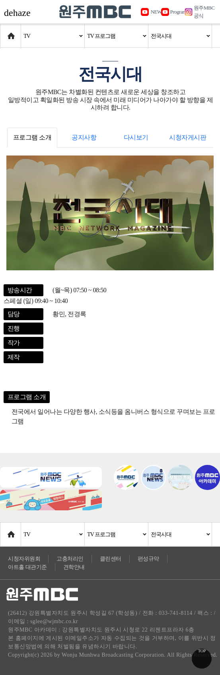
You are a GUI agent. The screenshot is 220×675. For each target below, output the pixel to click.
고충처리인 (70, 559)
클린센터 (110, 559)
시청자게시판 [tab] (187, 137)
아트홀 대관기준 (27, 567)
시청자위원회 (24, 559)
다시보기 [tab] (136, 137)
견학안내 (74, 567)
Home (7, 32)
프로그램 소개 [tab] (32, 137)
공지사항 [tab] (84, 137)
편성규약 (148, 559)
